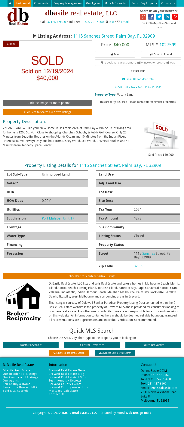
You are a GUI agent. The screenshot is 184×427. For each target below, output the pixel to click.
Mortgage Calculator (63, 390)
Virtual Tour (138, 71)
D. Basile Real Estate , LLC (77, 412)
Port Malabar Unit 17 (58, 218)
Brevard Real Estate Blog (66, 374)
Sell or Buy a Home (16, 384)
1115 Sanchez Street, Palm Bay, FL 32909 (114, 36)
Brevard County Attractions (68, 387)
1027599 (167, 45)
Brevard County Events (65, 384)
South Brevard (153, 345)
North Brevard (30, 345)
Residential (23, 3)
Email (125, 22)
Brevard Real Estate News (67, 370)
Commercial (41, 3)
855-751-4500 (163, 379)
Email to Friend (161, 54)
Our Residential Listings (20, 374)
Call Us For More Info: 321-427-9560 (138, 87)
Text (111, 22)
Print (115, 54)
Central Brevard (92, 345)
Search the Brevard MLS (20, 387)
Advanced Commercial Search (115, 352)
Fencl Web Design (130, 412)
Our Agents (93, 3)
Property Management (68, 3)
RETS (147, 412)
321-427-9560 (56, 22)
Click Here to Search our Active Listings (47, 112)
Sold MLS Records (16, 390)
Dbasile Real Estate (16, 370)
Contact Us (168, 3)
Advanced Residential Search (69, 352)
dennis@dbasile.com (163, 388)
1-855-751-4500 (93, 22)
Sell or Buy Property (144, 3)
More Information (116, 3)
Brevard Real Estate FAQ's (67, 377)
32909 (138, 266)
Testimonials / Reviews (65, 380)
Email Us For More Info (138, 79)
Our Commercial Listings (20, 377)
